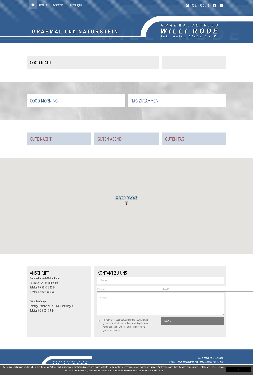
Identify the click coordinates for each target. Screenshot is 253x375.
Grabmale (59, 5)
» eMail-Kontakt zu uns (42, 292)
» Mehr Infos (157, 370)
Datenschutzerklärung (125, 319)
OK (238, 369)
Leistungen (76, 5)
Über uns (43, 5)
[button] (126, 201)
